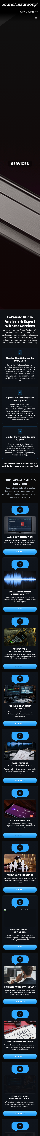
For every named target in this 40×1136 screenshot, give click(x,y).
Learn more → (20, 551)
